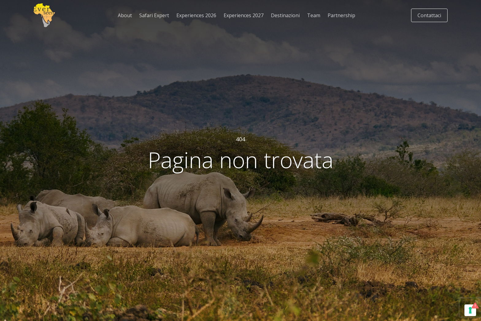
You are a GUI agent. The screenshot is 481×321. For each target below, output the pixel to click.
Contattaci (429, 15)
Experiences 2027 (244, 15)
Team (313, 15)
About (125, 15)
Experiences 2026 (196, 15)
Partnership (341, 15)
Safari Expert (154, 15)
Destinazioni (285, 15)
